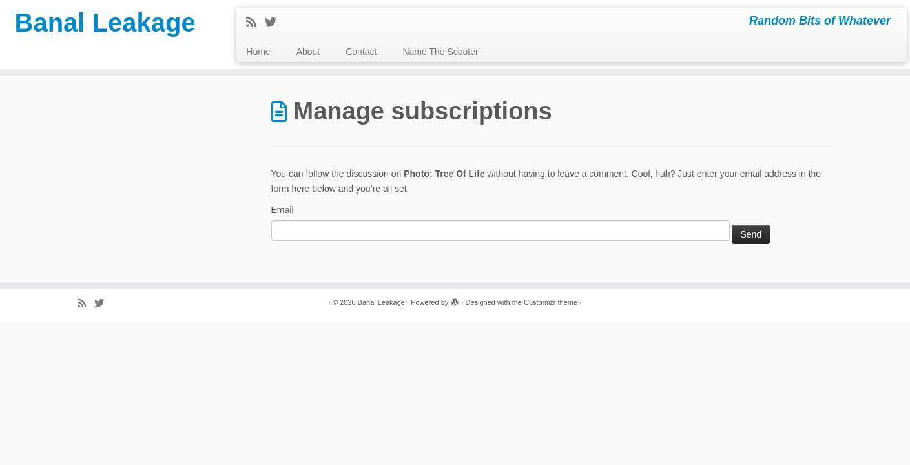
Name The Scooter (440, 51)
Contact (361, 51)
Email (282, 210)
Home (258, 51)
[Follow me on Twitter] (275, 22)
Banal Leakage (105, 22)
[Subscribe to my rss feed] (255, 22)
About (308, 51)
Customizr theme (550, 302)
